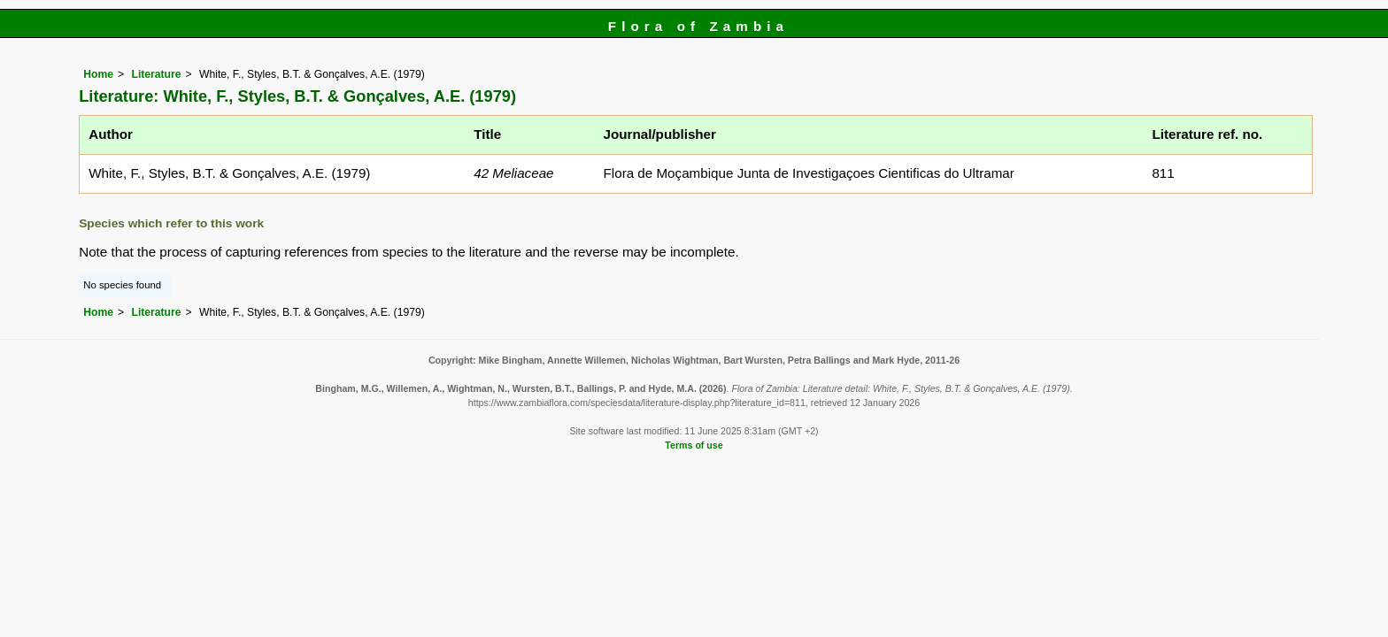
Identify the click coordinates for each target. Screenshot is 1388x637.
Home (98, 74)
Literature (156, 74)
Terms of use (693, 445)
